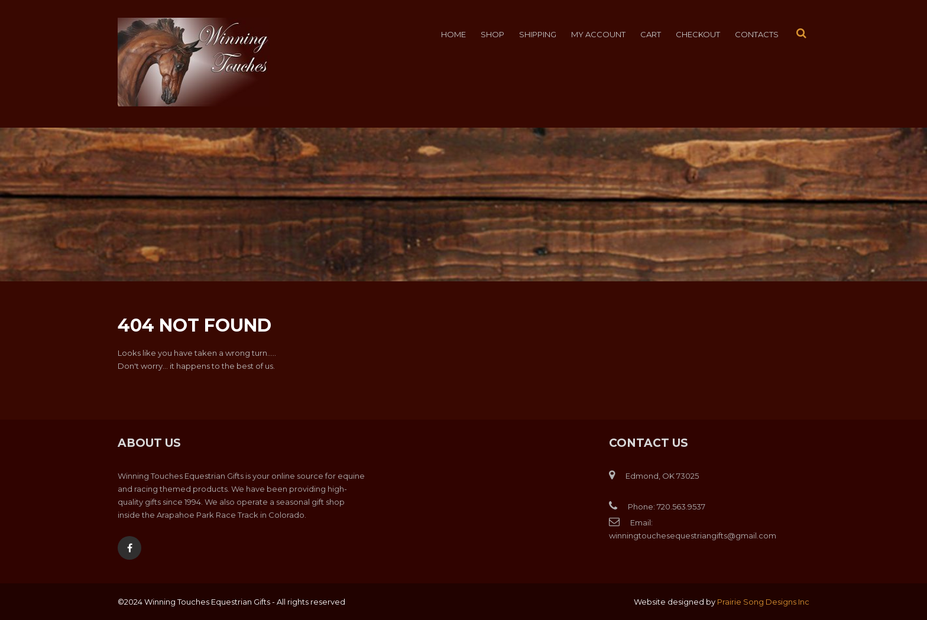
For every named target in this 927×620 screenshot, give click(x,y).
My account (598, 34)
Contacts (757, 34)
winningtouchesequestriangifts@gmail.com (692, 535)
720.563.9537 (681, 506)
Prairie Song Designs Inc (763, 601)
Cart (650, 34)
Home (453, 34)
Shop (492, 34)
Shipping (537, 34)
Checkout (698, 34)
